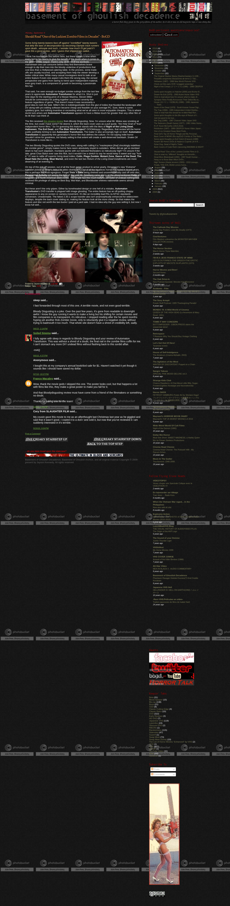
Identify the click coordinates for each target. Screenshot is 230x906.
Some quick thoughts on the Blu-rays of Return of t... (176, 115)
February (159, 183)
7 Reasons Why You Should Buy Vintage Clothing (175, 336)
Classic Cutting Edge (159, 709)
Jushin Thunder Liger (162, 541)
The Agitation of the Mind (165, 361)
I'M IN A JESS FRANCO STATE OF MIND (173, 257)
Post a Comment (32, 434)
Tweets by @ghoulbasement (163, 214)
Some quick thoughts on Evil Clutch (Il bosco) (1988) (176, 139)
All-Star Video (160, 566)
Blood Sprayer (155, 699)
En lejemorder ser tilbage (165, 492)
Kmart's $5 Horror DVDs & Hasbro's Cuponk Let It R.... (177, 141)
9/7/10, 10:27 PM (41, 374)
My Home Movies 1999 (163, 550)
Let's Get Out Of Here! (164, 343)
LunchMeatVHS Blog (163, 526)
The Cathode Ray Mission (166, 227)
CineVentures (159, 236)
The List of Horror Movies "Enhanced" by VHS (170, 742)
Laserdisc (153, 723)
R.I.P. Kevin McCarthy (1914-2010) (168, 126)
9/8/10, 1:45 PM (40, 407)
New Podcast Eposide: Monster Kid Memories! (173, 282)
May (157, 175)
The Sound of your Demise (166, 538)
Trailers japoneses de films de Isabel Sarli (171, 602)
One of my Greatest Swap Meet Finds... (170, 131)
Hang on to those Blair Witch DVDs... (169, 159)
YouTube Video (156, 751)
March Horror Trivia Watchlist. (166, 251)
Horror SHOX (159, 392)
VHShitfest (158, 547)
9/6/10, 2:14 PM (40, 329)
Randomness (155, 730)
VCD (151, 744)
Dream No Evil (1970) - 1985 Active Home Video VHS (176, 94)
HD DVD (153, 718)
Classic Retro (155, 711)
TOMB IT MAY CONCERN (165, 322)
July (157, 170)
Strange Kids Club (162, 380)
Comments (158, 774)
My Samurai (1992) (161, 409)
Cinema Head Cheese (163, 447)
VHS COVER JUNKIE (163, 556)
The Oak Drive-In (161, 279)
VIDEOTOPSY (160, 480)
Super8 (152, 735)
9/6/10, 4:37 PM (40, 356)
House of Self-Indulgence (165, 352)
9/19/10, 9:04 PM (41, 428)
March (158, 181)
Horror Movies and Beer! (165, 270)
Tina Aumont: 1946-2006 (164, 461)
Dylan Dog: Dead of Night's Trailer (168, 144)
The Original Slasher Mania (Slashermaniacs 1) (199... (177, 76)
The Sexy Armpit (161, 300)
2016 (155, 48)
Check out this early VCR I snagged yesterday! (173, 84)
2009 (155, 189)
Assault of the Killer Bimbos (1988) (168, 559)
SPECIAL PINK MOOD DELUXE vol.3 (170, 374)
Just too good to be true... (165, 118)
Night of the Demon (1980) (164, 428)
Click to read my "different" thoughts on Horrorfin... (175, 154)
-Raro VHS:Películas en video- (168, 599)
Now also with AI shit (162, 507)
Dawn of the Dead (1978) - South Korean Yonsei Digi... (177, 107)
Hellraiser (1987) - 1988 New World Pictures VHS (175, 81)
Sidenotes (153, 732)
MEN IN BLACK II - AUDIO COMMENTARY (172, 569)
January (158, 186)
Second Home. (159, 272)
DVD (39, 286)
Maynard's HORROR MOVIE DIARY (170, 416)
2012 (155, 57)
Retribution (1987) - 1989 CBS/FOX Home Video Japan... (178, 128)
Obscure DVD (155, 725)
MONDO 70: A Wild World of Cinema (171, 309)
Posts (155, 769)
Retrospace (158, 333)
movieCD (153, 756)
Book (151, 704)
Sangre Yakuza (160, 371)
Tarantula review (160, 346)
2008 (155, 192)
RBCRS (153, 727)
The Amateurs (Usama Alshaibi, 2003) (170, 355)
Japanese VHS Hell (162, 587)
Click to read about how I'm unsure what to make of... (176, 97)
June (157, 173)
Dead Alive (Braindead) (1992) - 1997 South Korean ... (177, 157)
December (159, 65)
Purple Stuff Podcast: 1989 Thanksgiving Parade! (175, 303)
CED (151, 706)
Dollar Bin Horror (161, 435)
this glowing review (53, 121)
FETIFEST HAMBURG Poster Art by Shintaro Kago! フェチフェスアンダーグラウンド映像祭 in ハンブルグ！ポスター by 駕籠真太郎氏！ (176, 397)
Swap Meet (154, 737)
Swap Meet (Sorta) (158, 739)
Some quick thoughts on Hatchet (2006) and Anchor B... (177, 92)
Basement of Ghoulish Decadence (170, 575)
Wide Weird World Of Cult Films (169, 425)
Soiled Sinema (42, 333)
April (157, 178)
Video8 (152, 749)
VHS (151, 746)
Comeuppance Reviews (164, 407)
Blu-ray (152, 702)
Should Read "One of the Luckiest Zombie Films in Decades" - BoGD (67, 36)
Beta (151, 697)
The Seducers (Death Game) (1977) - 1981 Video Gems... (178, 123)
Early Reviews (155, 716)
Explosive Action (161, 514)
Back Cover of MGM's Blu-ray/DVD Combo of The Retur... (178, 136)
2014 (155, 51)
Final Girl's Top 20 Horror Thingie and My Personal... (176, 134)
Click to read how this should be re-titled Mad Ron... (175, 113)
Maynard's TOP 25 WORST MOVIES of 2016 (173, 419)
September (160, 73)
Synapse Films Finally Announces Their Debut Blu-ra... (177, 100)
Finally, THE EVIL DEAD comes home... (171, 165)
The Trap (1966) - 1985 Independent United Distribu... (176, 110)
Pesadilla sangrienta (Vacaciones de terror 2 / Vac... (175, 79)
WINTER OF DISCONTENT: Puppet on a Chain (174, 364)
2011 (155, 60)
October (158, 71)
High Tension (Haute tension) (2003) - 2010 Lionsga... (176, 162)
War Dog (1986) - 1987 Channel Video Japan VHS (175, 120)
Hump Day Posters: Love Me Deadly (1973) (172, 230)
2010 (155, 63)
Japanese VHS (156, 720)
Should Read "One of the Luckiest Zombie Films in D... (177, 152)
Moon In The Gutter (162, 459)
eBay (151, 753)
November (159, 68)
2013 (155, 54)
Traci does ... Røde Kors (163, 495)
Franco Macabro (43, 378)
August (158, 167)
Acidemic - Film (161, 288)
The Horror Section (162, 248)
